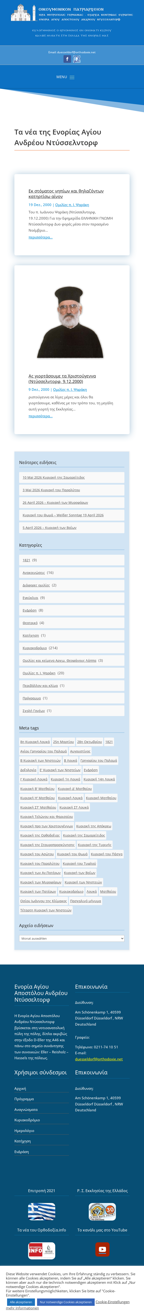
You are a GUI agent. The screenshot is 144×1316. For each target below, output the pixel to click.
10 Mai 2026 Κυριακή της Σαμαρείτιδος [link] (54, 477)
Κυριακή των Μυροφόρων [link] (40, 882)
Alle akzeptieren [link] (21, 1302)
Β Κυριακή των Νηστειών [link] (40, 760)
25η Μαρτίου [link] (63, 741)
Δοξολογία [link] (28, 770)
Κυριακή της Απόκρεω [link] (93, 826)
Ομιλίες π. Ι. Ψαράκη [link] (72, 204)
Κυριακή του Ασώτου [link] (37, 854)
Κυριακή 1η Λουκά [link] (65, 779)
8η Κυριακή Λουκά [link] (35, 741)
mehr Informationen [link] (22, 1308)
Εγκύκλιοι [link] (30, 597)
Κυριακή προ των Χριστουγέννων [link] (46, 826)
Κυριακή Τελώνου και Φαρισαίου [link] (46, 816)
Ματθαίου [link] (108, 891)
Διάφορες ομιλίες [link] (36, 585)
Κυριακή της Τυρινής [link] (94, 845)
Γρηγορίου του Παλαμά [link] (98, 760)
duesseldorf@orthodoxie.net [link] (99, 1059)
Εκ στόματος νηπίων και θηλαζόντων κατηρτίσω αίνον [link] (66, 193)
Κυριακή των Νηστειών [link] (83, 882)
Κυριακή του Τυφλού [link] (79, 863)
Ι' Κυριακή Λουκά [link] (33, 779)
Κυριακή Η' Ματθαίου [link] (37, 798)
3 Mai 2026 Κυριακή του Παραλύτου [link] (51, 490)
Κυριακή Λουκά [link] (70, 798)
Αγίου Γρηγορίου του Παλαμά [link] (43, 751)
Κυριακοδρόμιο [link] (35, 648)
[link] (72, 20)
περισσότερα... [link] (41, 237)
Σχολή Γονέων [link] (34, 710)
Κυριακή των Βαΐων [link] (79, 872)
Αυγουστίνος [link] (80, 751)
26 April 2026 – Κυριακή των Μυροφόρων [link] (55, 502)
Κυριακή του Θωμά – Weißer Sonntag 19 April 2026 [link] (63, 515)
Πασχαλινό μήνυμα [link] (85, 901)
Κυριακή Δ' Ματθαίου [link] (75, 788)
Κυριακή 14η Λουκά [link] (99, 779)
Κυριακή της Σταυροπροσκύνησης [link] (47, 845)
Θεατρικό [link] (30, 623)
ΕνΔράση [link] (30, 610)
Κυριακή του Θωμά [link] (72, 854)
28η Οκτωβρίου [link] (89, 741)
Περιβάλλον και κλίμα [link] (40, 685)
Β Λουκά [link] (70, 760)
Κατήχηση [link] (31, 635)
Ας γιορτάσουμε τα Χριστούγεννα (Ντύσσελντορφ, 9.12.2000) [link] (62, 378)
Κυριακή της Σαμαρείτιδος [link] (84, 835)
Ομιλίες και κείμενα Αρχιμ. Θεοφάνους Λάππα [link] (59, 660)
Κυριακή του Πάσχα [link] (107, 854)
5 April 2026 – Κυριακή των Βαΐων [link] (49, 527)
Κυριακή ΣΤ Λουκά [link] (74, 807)
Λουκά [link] (92, 891)
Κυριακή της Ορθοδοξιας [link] (40, 835)
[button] (67, 59)
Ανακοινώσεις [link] (34, 572)
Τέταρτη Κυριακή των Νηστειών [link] (46, 910)
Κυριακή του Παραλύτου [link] (39, 863)
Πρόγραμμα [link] (32, 698)
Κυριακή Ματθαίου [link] (101, 798)
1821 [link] (26, 560)
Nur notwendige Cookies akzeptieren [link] (66, 1302)
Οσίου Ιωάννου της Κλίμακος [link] (43, 901)
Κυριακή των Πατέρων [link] (38, 891)
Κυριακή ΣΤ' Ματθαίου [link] (38, 807)
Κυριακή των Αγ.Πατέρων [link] (40, 872)
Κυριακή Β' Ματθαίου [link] (37, 788)
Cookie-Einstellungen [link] (113, 1301)
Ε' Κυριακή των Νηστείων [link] (60, 770)
